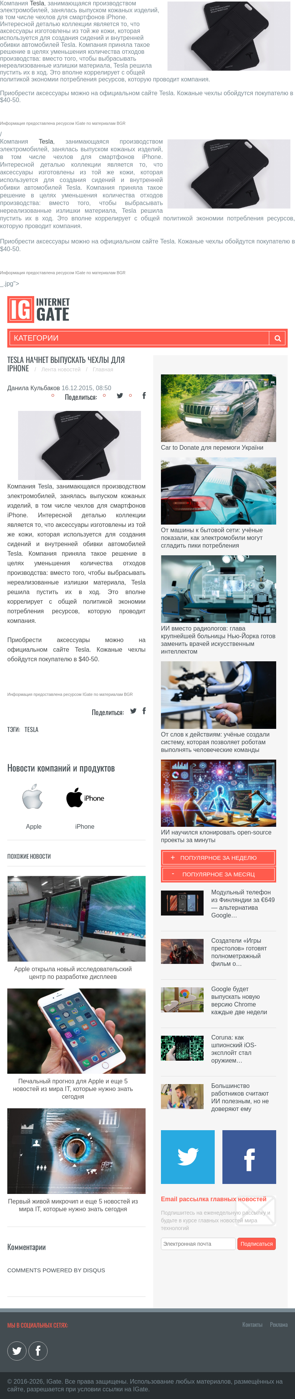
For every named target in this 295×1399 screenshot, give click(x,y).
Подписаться (257, 1244)
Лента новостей (61, 369)
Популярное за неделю (219, 857)
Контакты (252, 1324)
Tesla (37, 3)
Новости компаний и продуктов (61, 767)
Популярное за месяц (218, 874)
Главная (103, 369)
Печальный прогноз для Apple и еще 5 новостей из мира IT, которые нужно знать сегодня (73, 1089)
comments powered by (56, 1270)
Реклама (279, 1324)
